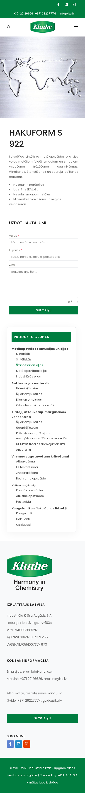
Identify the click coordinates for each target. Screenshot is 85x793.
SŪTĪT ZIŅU (43, 310)
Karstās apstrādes (29, 490)
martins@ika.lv (55, 678)
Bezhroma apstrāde (31, 478)
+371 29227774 (45, 13)
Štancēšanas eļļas (29, 365)
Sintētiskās (24, 359)
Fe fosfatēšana (27, 467)
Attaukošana (25, 461)
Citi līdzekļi (23, 525)
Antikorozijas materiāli (30, 383)
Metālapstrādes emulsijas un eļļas (40, 349)
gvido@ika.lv (52, 700)
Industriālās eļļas (28, 376)
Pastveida (23, 501)
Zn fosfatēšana (27, 473)
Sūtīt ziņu (42, 718)
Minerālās (23, 354)
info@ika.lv (67, 13)
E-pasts (15, 250)
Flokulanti (23, 519)
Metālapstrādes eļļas (31, 371)
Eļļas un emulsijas (29, 399)
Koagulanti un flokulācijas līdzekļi (39, 508)
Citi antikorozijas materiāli (35, 405)
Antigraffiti (23, 450)
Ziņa (12, 265)
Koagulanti (24, 513)
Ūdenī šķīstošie (27, 388)
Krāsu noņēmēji (24, 485)
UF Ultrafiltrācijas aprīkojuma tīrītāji (41, 444)
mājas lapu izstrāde (43, 782)
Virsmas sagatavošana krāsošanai (40, 456)
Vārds (14, 236)
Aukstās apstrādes (30, 496)
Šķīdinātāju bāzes (29, 394)
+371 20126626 (23, 13)
